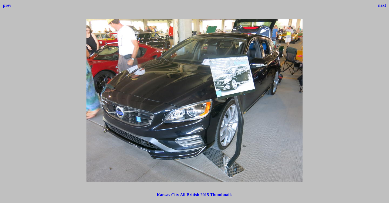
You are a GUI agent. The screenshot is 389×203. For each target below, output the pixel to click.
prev (7, 5)
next (382, 5)
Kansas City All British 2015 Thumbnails (194, 194)
